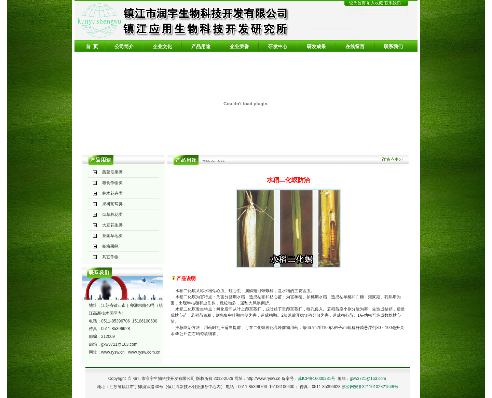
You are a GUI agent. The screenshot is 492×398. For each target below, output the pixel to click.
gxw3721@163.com (119, 344)
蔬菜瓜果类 (112, 172)
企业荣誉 (239, 46)
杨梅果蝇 (110, 246)
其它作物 (110, 257)
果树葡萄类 (112, 204)
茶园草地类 (112, 235)
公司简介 (124, 46)
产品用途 (200, 46)
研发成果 (316, 46)
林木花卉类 (112, 193)
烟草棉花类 (112, 214)
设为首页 (357, 3)
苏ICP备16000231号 (316, 378)
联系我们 (392, 3)
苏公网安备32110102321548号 (370, 386)
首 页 (92, 46)
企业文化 (162, 46)
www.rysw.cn (113, 352)
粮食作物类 (112, 182)
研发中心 (277, 46)
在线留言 (355, 46)
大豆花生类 (112, 225)
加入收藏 (375, 3)
